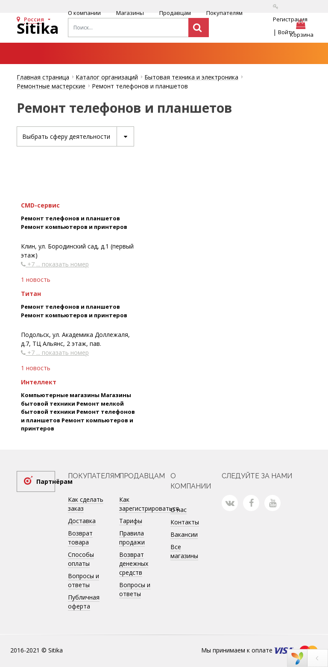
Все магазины (184, 551)
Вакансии (184, 534)
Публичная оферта (84, 601)
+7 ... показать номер (55, 264)
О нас (178, 510)
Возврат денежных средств (133, 563)
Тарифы (130, 521)
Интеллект (38, 382)
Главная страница (43, 77)
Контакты (184, 522)
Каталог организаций (107, 77)
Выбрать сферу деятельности (78, 136)
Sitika (38, 28)
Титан (31, 294)
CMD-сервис (40, 205)
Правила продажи (132, 537)
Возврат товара (80, 537)
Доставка (82, 521)
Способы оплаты (81, 559)
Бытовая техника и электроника (191, 77)
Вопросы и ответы (83, 580)
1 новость (35, 279)
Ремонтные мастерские (51, 86)
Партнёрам (45, 481)
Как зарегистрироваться (149, 503)
